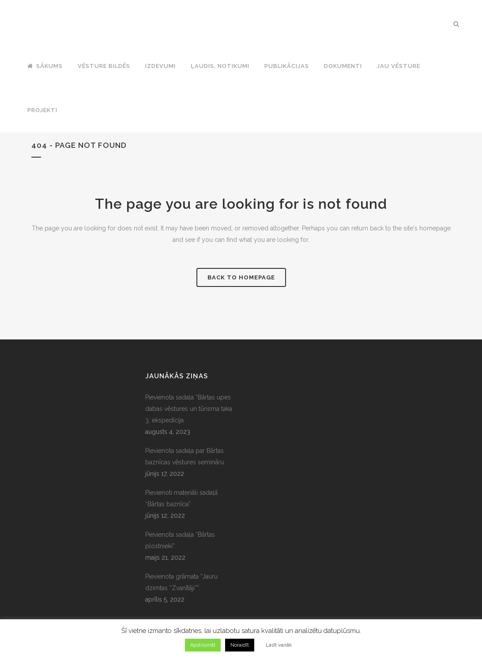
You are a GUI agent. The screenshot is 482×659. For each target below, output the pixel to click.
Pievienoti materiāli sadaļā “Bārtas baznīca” (181, 498)
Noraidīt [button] (239, 645)
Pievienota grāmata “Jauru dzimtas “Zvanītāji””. (181, 582)
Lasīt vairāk (279, 645)
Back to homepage (241, 277)
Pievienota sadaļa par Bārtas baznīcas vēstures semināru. (185, 456)
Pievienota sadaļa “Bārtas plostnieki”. (180, 540)
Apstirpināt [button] (202, 645)
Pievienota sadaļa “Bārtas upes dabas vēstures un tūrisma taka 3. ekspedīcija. (188, 409)
